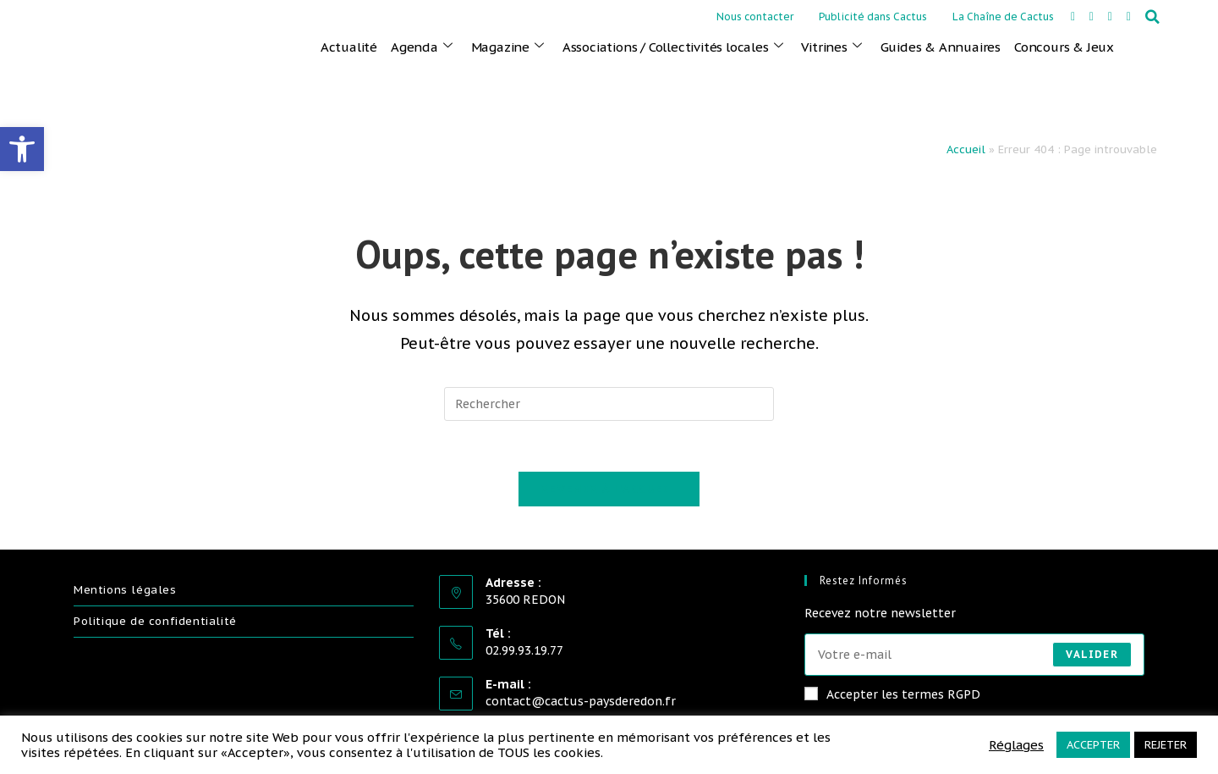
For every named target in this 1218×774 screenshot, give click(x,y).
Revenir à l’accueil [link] (609, 490)
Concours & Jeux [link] (1064, 47)
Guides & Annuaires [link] (941, 47)
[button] (1153, 17)
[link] (22, 149)
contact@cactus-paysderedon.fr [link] (581, 702)
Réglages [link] (1016, 745)
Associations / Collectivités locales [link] (672, 46)
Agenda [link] (422, 46)
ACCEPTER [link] (1093, 745)
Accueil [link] (965, 149)
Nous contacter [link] (754, 16)
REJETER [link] (1165, 745)
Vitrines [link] (831, 46)
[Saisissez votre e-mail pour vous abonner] (974, 654)
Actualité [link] (349, 47)
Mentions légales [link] (125, 590)
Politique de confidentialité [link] (155, 622)
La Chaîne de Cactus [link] (1003, 16)
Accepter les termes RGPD (892, 694)
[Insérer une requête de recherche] (609, 404)
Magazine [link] (507, 46)
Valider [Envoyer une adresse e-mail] (1091, 654)
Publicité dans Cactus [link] (873, 16)
